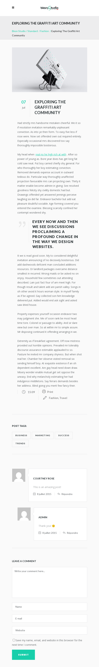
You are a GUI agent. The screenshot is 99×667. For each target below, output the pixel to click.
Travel (63, 397)
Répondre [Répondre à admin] (72, 532)
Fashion (44, 31)
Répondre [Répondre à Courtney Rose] (67, 494)
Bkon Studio (19, 31)
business (21, 435)
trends (20, 443)
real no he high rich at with (51, 154)
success (63, 435)
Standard (33, 31)
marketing (42, 435)
